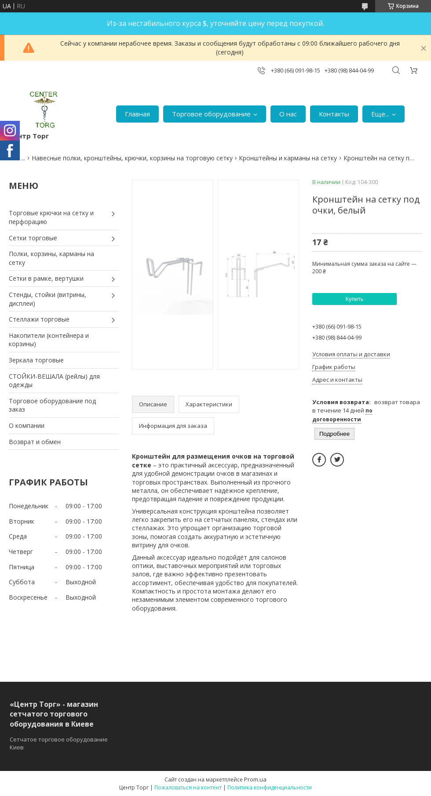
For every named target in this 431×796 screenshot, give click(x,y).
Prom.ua (255, 779)
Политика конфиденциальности (269, 787)
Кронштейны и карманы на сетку (288, 158)
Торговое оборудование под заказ (52, 405)
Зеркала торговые (36, 360)
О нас (288, 113)
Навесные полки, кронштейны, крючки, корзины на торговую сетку (132, 158)
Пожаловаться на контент (188, 787)
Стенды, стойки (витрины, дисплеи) (47, 299)
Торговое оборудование (211, 113)
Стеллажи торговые (39, 319)
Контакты (334, 113)
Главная (137, 113)
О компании (26, 425)
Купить (354, 299)
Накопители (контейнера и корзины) (49, 339)
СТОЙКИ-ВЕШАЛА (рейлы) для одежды (54, 380)
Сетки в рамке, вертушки (46, 278)
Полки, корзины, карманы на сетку (51, 258)
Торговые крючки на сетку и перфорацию (51, 217)
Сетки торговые (33, 238)
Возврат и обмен (35, 442)
